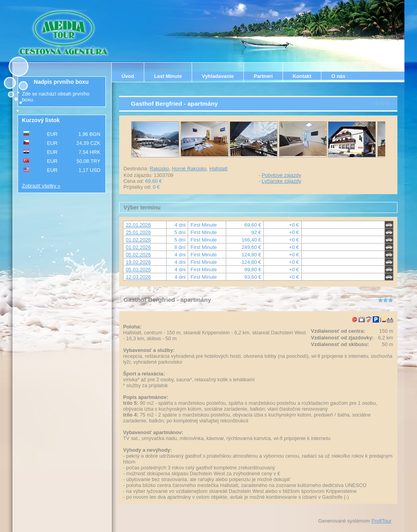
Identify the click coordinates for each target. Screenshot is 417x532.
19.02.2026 (138, 262)
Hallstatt (218, 168)
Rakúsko (159, 168)
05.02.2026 (138, 255)
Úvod (127, 76)
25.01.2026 (138, 232)
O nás (338, 76)
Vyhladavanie (218, 76)
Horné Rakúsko (189, 168)
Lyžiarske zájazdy (281, 181)
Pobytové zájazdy (281, 175)
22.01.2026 (138, 225)
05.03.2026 (138, 269)
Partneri (263, 76)
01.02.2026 (138, 240)
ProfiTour (382, 521)
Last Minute (168, 76)
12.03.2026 (138, 277)
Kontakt (302, 76)
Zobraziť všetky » (41, 186)
